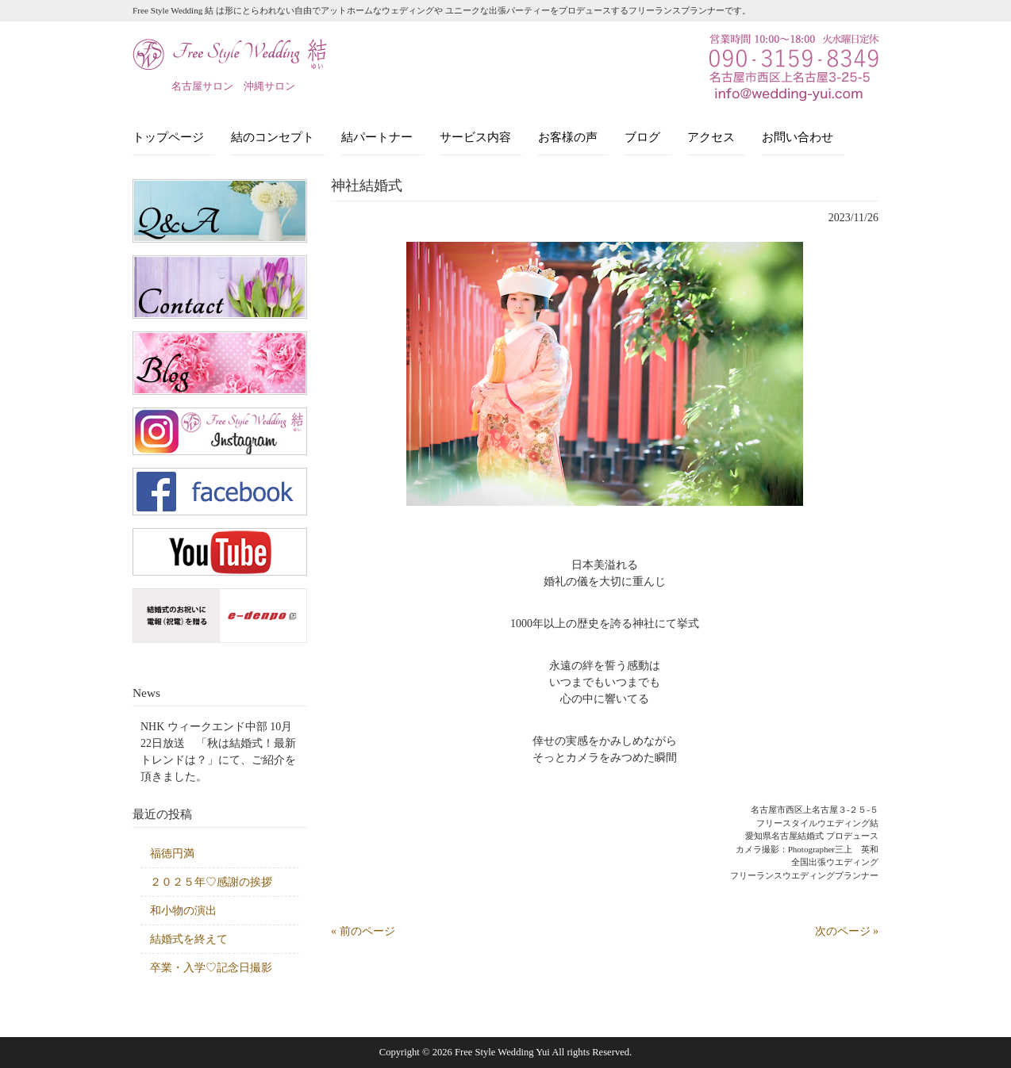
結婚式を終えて (189, 939)
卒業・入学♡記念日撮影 (211, 968)
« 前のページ (363, 931)
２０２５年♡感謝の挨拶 (211, 882)
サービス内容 (475, 137)
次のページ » (847, 931)
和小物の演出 (183, 911)
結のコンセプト (272, 137)
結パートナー (377, 137)
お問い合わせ (797, 137)
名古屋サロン (202, 86)
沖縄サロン (269, 86)
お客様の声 (568, 137)
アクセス (711, 137)
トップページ (168, 137)
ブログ (642, 137)
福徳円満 (172, 853)
